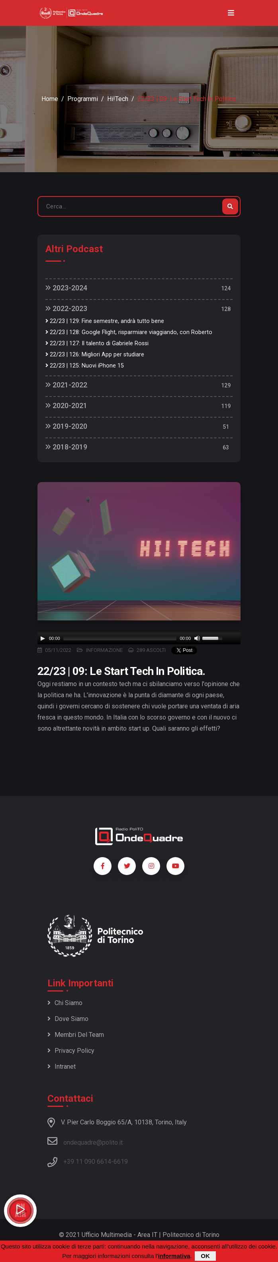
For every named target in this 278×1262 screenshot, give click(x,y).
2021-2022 (66, 385)
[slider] (120, 638)
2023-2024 (66, 288)
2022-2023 (66, 308)
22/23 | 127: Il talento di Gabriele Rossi (97, 343)
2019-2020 (66, 426)
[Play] (42, 638)
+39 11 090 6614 (87, 1161)
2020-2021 (66, 405)
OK (205, 1255)
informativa (174, 1255)
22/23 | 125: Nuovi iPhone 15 (84, 365)
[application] (139, 638)
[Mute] (197, 638)
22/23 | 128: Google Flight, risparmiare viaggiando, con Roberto (128, 332)
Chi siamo (64, 1003)
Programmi (82, 99)
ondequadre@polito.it (85, 1141)
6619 (121, 1161)
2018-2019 (66, 447)
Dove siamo (67, 1019)
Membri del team (75, 1034)
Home (49, 99)
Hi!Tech (117, 99)
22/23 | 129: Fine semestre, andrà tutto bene (104, 321)
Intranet (61, 1066)
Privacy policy (70, 1050)
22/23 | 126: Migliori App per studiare (94, 354)
